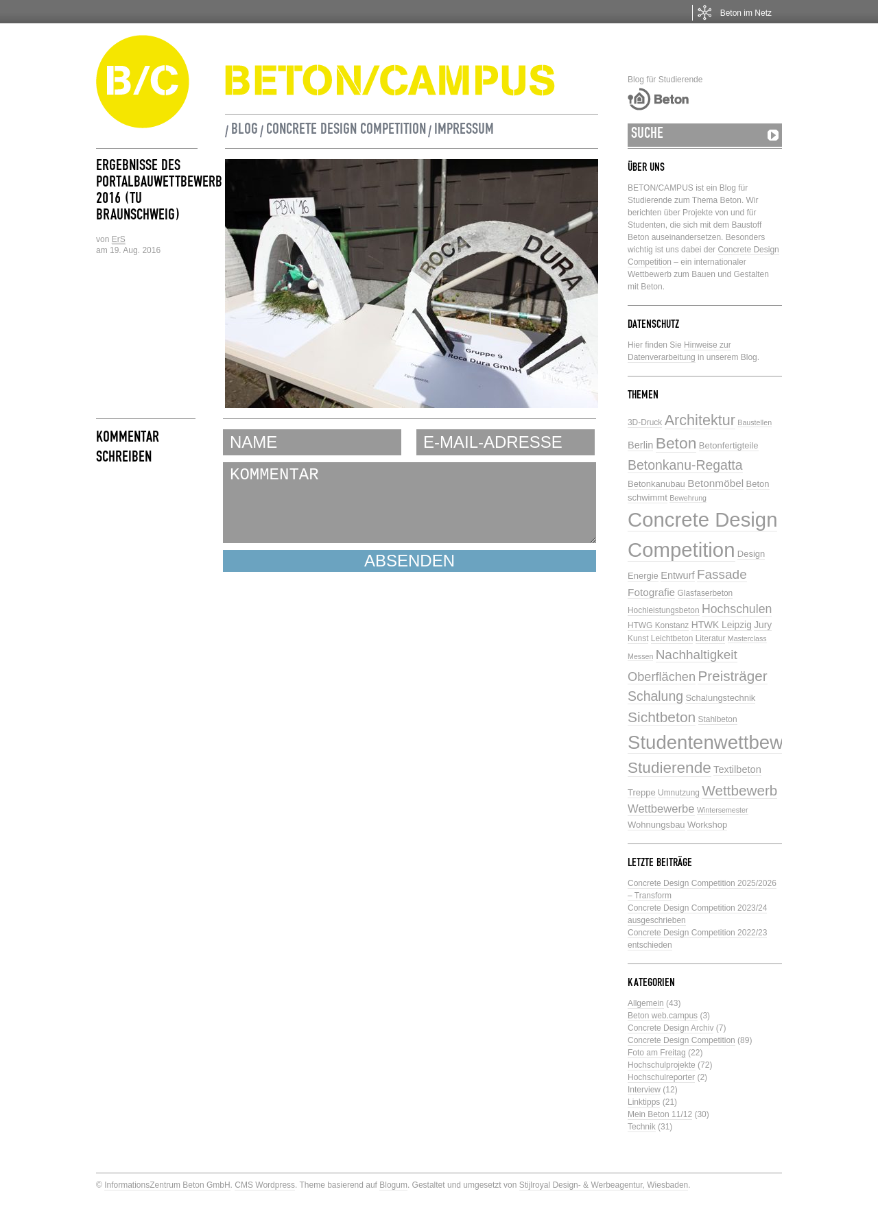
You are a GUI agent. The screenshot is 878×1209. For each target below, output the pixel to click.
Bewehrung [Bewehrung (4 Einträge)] (688, 498)
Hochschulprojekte (662, 1065)
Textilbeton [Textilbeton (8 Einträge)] (737, 769)
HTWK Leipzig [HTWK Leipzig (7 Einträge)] (721, 625)
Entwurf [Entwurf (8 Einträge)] (677, 575)
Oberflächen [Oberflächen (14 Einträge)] (662, 677)
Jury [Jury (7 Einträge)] (763, 625)
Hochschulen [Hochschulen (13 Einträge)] (737, 609)
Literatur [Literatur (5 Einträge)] (711, 638)
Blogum (393, 1185)
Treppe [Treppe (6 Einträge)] (642, 792)
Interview (644, 1089)
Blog (244, 131)
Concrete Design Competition (346, 131)
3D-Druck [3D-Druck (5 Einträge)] (645, 422)
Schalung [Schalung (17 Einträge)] (655, 696)
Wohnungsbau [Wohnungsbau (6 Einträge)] (656, 824)
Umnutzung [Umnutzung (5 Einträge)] (679, 793)
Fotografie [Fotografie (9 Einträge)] (651, 592)
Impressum (464, 131)
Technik (642, 1127)
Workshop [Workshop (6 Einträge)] (707, 824)
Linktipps (644, 1102)
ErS (119, 239)
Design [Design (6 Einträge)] (751, 554)
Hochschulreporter (661, 1077)
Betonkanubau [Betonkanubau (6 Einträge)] (656, 484)
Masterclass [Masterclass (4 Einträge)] (747, 638)
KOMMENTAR (409, 502)
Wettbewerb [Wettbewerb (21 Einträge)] (739, 790)
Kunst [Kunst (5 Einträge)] (638, 638)
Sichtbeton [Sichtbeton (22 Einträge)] (662, 717)
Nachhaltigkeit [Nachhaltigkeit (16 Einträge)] (696, 654)
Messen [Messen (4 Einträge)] (640, 656)
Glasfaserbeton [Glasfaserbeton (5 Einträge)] (705, 593)
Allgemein (646, 1003)
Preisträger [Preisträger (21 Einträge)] (732, 676)
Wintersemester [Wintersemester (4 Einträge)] (722, 810)
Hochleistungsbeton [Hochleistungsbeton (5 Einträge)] (664, 610)
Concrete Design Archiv (670, 1028)
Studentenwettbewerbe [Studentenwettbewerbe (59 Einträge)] (724, 742)
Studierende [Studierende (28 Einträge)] (669, 767)
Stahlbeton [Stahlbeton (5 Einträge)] (717, 719)
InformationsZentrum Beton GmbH (167, 1185)
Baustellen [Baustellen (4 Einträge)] (754, 422)
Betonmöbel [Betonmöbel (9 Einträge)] (715, 483)
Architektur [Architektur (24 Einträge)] (700, 420)
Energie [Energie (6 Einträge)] (643, 576)
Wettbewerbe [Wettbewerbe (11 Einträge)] (661, 808)
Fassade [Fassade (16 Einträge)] (722, 574)
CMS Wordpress (265, 1185)
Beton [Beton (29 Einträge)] (676, 443)
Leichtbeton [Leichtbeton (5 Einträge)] (672, 638)
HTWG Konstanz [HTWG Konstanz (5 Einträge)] (658, 625)
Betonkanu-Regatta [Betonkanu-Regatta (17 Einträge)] (685, 464)
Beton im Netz (746, 13)
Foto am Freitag (657, 1052)
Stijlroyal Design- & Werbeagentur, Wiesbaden (604, 1185)
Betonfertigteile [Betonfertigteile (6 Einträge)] (729, 445)
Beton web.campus (663, 1015)
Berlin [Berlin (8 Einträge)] (640, 445)
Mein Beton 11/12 (660, 1114)
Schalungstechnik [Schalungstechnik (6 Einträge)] (720, 698)
